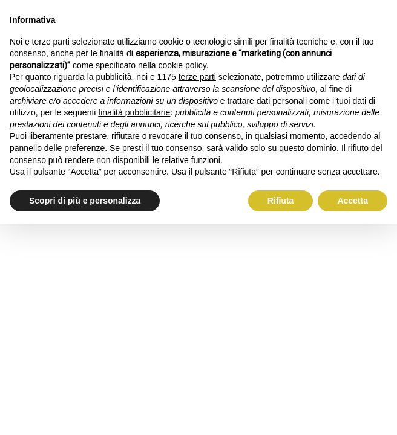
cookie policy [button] (182, 65)
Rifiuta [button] (280, 200)
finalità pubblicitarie (134, 112)
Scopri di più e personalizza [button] (84, 200)
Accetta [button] (352, 200)
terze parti (197, 77)
